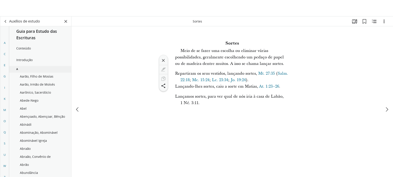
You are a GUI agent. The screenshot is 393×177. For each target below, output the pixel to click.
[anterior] (77, 92)
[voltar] (5, 21)
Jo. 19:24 (238, 80)
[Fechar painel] (65, 21)
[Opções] (384, 21)
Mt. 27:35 (266, 73)
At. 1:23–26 (269, 86)
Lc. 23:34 (220, 80)
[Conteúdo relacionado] (374, 21)
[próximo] (386, 92)
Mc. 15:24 (200, 80)
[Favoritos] (364, 21)
